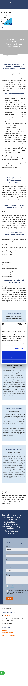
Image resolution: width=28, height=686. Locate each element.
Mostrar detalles (19, 348)
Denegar (14, 361)
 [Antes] (2, 173)
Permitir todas (14, 353)
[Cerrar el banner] (25, 323)
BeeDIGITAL (23, 672)
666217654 (7, 615)
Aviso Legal (5, 630)
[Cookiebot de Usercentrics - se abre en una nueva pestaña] (16, 324)
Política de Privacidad (7, 632)
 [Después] (25, 173)
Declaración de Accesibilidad (9, 635)
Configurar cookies (14, 357)
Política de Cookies (7, 634)
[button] (2, 27)
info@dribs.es (7, 617)
